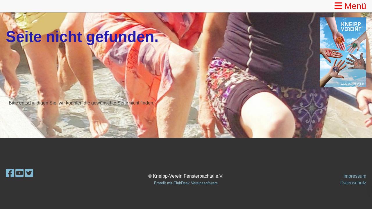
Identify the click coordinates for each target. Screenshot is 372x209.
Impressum (355, 176)
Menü (350, 6)
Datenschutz (353, 182)
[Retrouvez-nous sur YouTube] (19, 173)
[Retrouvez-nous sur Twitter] (29, 173)
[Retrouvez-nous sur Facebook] (10, 173)
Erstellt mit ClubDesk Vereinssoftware (186, 183)
